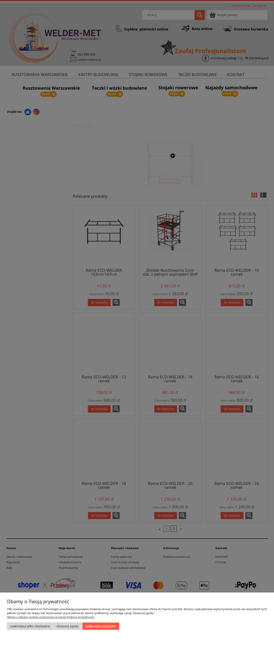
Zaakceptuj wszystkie (100, 626)
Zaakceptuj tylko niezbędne (30, 626)
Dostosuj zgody (67, 626)
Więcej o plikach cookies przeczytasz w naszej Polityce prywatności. (51, 617)
